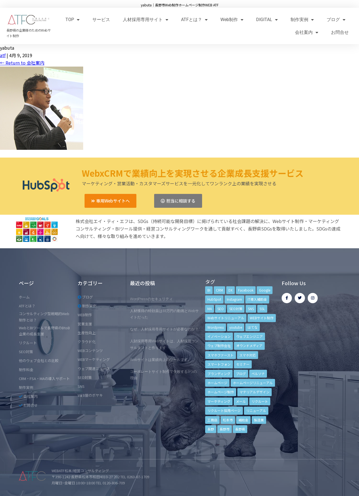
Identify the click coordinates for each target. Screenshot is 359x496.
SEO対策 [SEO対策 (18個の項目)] (235, 308)
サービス (101, 19)
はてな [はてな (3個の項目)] (253, 327)
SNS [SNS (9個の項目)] (251, 308)
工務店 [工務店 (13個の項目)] (212, 419)
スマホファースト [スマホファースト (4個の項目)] (220, 355)
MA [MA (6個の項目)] (209, 308)
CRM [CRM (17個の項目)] (219, 290)
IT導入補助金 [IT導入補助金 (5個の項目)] (257, 299)
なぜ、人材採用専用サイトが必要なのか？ (164, 329)
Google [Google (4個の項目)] (264, 290)
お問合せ (340, 32)
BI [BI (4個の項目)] (208, 290)
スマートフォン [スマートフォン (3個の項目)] (219, 364)
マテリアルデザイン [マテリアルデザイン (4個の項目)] (254, 391)
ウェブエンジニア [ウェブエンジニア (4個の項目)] (249, 336)
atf (3, 55)
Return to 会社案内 (22, 62)
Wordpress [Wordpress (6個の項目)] (215, 327)
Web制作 (231, 19)
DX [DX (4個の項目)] (230, 290)
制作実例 (302, 19)
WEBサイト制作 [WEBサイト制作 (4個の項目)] (262, 317)
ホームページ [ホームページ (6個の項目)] (217, 382)
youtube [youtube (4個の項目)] (235, 327)
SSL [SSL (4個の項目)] (262, 308)
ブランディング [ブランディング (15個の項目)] (218, 373)
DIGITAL (267, 19)
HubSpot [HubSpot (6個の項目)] (214, 299)
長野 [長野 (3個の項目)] (210, 429)
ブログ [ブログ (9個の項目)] (241, 373)
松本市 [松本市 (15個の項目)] (228, 419)
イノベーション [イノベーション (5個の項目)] (219, 336)
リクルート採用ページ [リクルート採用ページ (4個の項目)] (224, 410)
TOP (72, 19)
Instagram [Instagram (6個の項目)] (234, 299)
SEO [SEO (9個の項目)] (220, 308)
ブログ (336, 19)
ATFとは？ (194, 19)
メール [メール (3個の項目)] (241, 401)
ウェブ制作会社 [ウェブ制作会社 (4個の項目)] (219, 345)
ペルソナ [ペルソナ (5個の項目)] (258, 373)
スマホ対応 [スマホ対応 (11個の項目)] (247, 355)
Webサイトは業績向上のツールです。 (160, 360)
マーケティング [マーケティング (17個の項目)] (218, 401)
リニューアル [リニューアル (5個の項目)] (256, 410)
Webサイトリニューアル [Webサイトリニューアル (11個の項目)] (225, 317)
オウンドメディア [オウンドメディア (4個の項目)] (249, 345)
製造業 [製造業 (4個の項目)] (259, 419)
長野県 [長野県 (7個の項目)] (240, 429)
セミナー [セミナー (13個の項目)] (242, 364)
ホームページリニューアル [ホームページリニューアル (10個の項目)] (253, 382)
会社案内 (306, 32)
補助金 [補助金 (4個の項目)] (243, 419)
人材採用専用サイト (145, 19)
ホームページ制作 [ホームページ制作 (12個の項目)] (220, 391)
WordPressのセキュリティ (151, 299)
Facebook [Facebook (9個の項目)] (245, 290)
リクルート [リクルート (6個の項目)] (259, 401)
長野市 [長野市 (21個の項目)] (225, 429)
